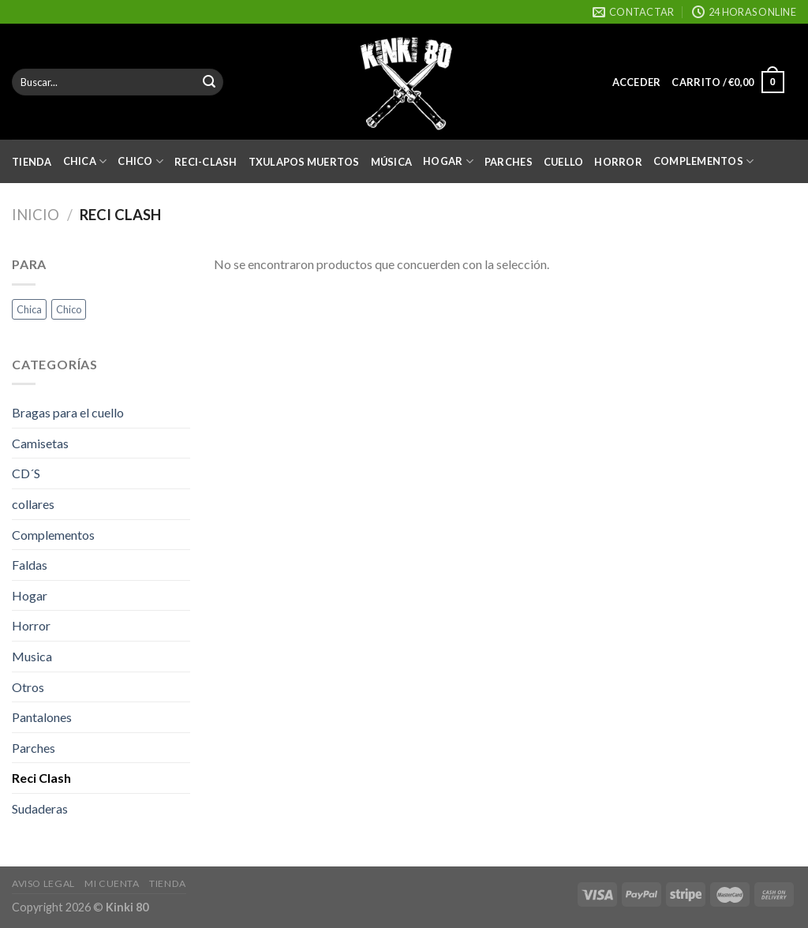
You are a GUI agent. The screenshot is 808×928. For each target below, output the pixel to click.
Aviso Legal (43, 883)
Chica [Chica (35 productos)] (29, 309)
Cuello (564, 161)
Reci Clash (41, 777)
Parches (508, 161)
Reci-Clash (206, 161)
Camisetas (40, 443)
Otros (28, 686)
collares (33, 503)
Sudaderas (40, 808)
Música (392, 161)
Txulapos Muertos (304, 161)
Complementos (703, 161)
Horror (618, 161)
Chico (140, 161)
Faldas (29, 564)
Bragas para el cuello (68, 412)
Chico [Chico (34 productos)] (68, 309)
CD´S (26, 473)
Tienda (32, 161)
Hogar (448, 161)
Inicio (35, 214)
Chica (85, 161)
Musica (32, 656)
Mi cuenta (112, 883)
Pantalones (42, 716)
